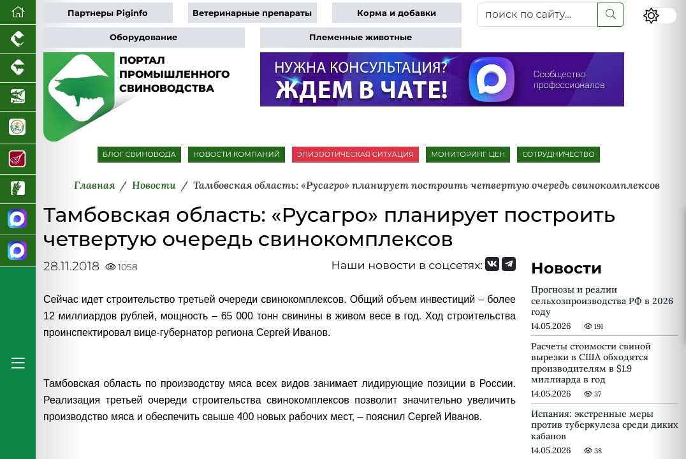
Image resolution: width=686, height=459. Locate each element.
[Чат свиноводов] (18, 250)
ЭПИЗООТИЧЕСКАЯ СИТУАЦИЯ (355, 154)
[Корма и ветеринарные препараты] (18, 127)
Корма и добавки (396, 13)
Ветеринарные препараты (252, 13)
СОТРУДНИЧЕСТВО (558, 154)
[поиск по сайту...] (537, 15)
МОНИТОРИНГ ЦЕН (468, 154)
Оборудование (143, 37)
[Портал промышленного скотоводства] (18, 68)
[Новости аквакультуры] (18, 97)
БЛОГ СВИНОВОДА (139, 154)
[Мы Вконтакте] (492, 264)
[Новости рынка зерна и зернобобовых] (18, 189)
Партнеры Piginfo (108, 13)
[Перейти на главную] (18, 12)
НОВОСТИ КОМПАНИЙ (236, 154)
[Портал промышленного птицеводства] (18, 39)
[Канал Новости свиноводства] (18, 219)
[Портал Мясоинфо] (18, 159)
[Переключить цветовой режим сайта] (660, 15)
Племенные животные (360, 37)
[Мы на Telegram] (509, 264)
